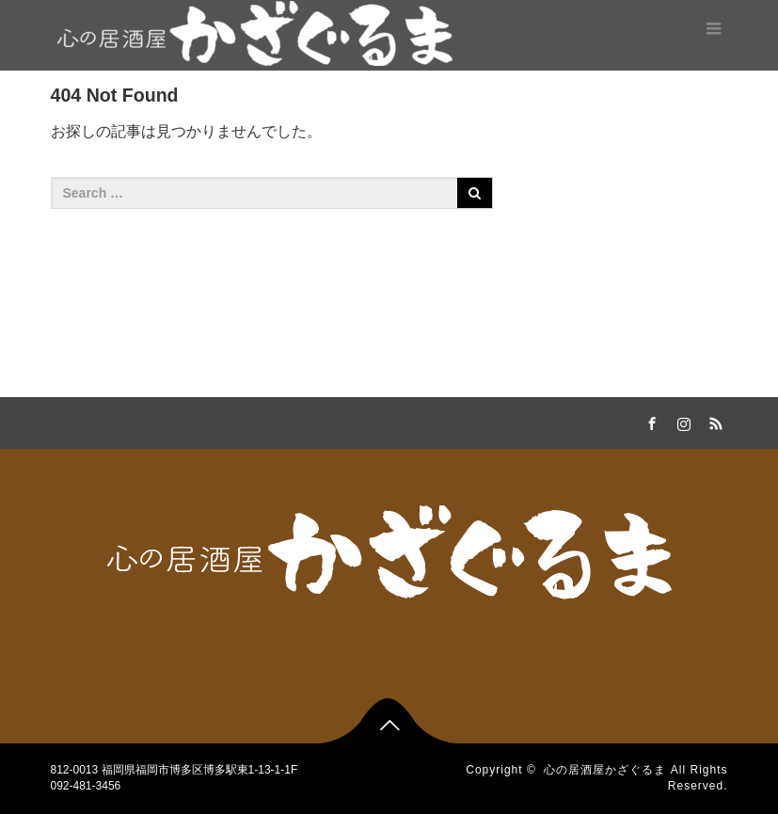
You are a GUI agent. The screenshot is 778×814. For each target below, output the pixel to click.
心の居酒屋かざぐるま (605, 769)
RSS (714, 421)
